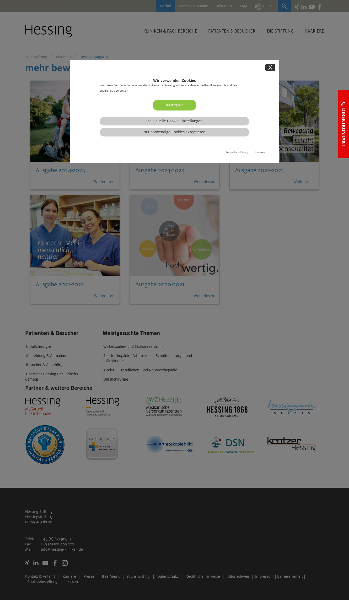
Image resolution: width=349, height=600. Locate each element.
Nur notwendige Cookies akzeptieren (174, 132)
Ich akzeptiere (174, 105)
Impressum (260, 152)
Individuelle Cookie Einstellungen (174, 121)
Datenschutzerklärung (237, 152)
